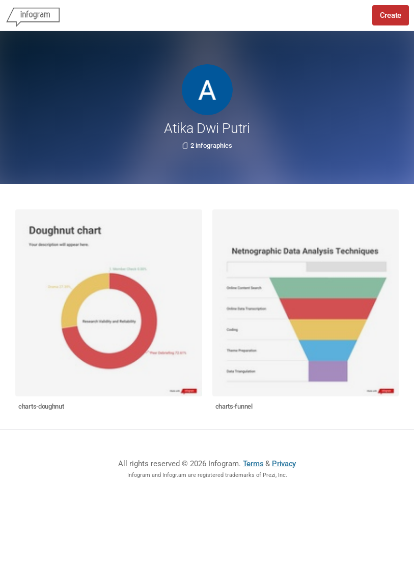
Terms (253, 463)
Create (390, 15)
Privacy (284, 463)
